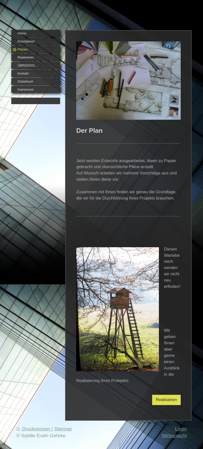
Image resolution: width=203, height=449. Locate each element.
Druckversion (34, 428)
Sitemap (63, 428)
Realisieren (166, 399)
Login (181, 428)
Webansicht (174, 435)
